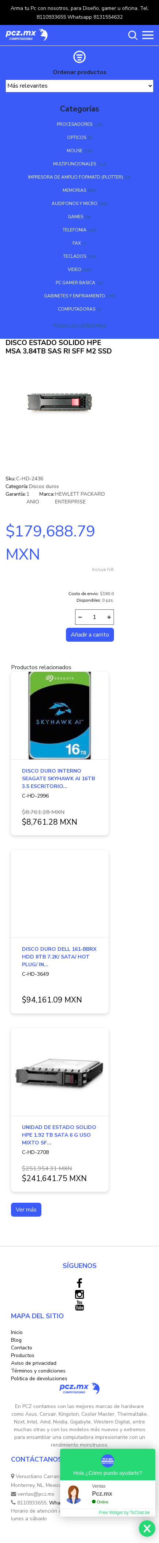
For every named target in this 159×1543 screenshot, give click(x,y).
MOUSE (74, 151)
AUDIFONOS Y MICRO (74, 203)
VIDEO (74, 269)
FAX (77, 243)
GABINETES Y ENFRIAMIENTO (74, 296)
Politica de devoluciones (39, 1378)
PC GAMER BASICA (75, 283)
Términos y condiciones (38, 1370)
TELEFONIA (74, 230)
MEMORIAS (74, 190)
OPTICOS (76, 137)
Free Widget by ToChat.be (124, 1512)
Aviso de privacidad (33, 1363)
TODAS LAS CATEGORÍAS (79, 326)
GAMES (75, 217)
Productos (22, 1355)
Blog (16, 1340)
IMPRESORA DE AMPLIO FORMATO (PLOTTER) (75, 177)
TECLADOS (74, 256)
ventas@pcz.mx (32, 1494)
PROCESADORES (74, 124)
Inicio (17, 1332)
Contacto (21, 1347)
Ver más (26, 1210)
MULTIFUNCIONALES (74, 164)
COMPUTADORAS (76, 309)
